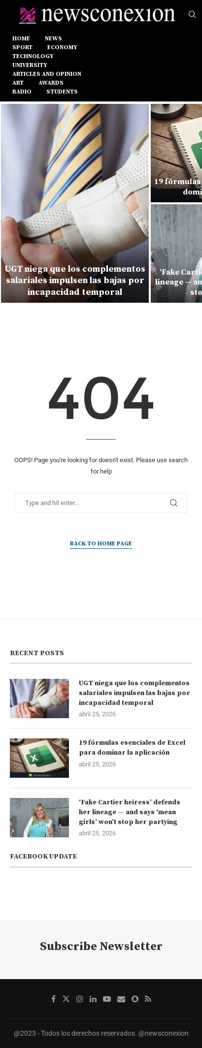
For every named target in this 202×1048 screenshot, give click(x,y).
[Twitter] (66, 999)
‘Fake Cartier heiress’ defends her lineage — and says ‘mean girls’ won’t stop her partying (129, 812)
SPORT (22, 47)
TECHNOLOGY (33, 56)
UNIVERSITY (29, 65)
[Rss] (148, 999)
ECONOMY (62, 47)
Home (21, 38)
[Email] (121, 999)
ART (18, 83)
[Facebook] (53, 999)
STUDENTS (62, 91)
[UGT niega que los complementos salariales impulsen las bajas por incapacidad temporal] (75, 203)
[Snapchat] (135, 999)
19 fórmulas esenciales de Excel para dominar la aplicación (132, 747)
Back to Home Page (101, 543)
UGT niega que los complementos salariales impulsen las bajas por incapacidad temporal (74, 280)
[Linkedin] (93, 999)
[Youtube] (107, 999)
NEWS (53, 38)
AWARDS (51, 83)
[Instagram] (79, 999)
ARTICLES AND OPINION (46, 74)
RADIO (22, 91)
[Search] (192, 15)
